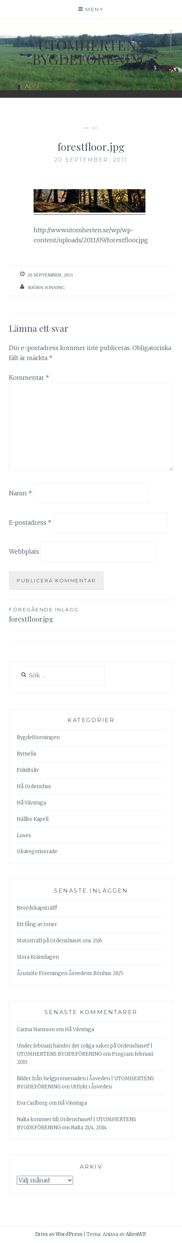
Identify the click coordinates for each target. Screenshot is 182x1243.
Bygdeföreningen (38, 737)
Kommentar (29, 377)
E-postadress (30, 522)
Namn (20, 493)
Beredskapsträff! (37, 908)
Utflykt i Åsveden (91, 1087)
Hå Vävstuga (31, 803)
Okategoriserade (37, 851)
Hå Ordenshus (34, 786)
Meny (94, 9)
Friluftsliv (28, 770)
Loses (24, 835)
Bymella (26, 754)
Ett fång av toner (37, 924)
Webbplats (24, 551)
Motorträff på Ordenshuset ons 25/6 (59, 941)
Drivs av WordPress (58, 1234)
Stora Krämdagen (38, 957)
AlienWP (136, 1234)
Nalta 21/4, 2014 (89, 1127)
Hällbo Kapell (32, 819)
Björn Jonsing (46, 287)
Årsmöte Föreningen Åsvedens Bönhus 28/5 (70, 973)
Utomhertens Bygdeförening (91, 51)
